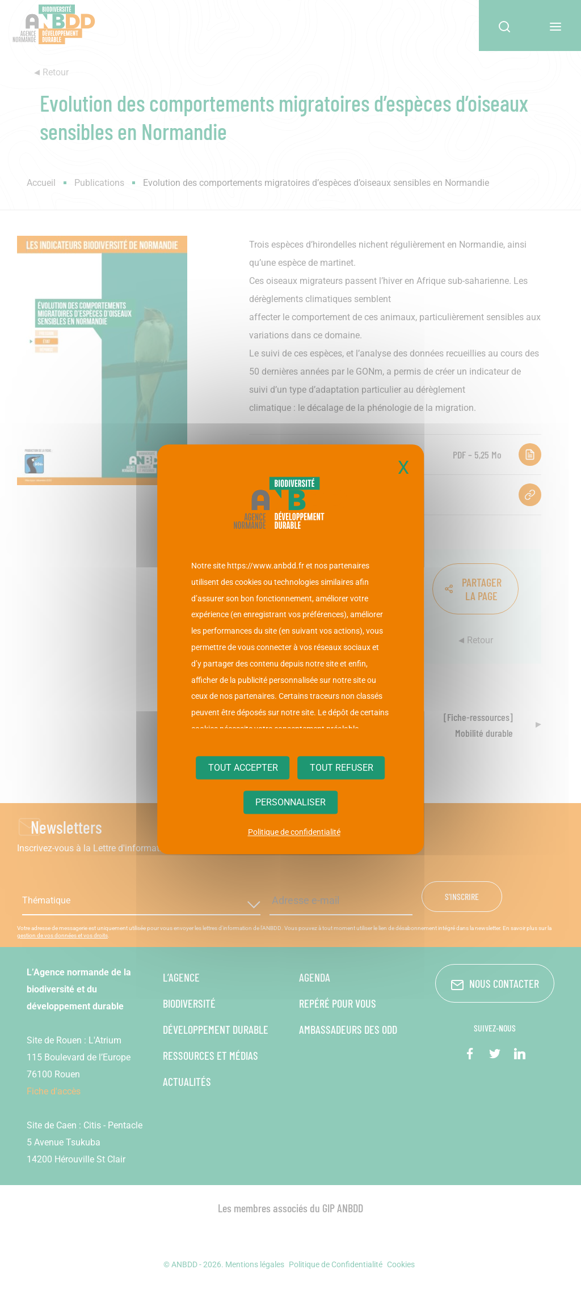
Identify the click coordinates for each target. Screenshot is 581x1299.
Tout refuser (341, 767)
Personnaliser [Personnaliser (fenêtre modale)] (290, 802)
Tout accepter (243, 767)
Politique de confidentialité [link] (294, 832)
